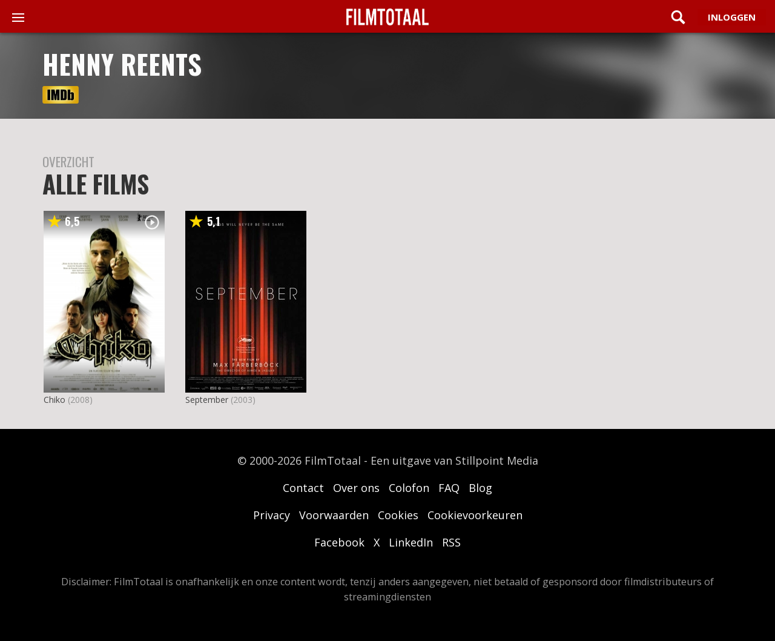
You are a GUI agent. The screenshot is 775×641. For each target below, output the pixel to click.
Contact (303, 487)
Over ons (356, 487)
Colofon (409, 487)
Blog (480, 487)
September (206, 399)
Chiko (54, 399)
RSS (451, 542)
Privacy (271, 515)
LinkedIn (411, 542)
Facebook (339, 542)
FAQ (449, 487)
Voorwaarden (334, 515)
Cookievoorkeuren (475, 515)
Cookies (398, 515)
